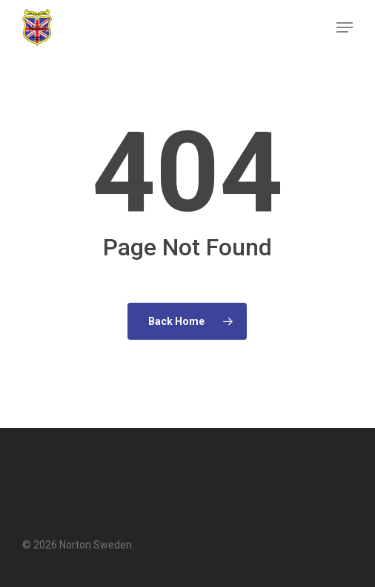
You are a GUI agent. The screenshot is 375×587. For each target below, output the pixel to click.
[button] (344, 27)
